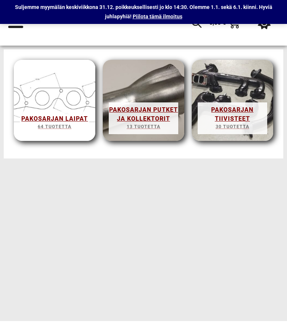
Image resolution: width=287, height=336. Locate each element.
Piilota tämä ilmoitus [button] (157, 16)
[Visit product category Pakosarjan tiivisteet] (232, 102)
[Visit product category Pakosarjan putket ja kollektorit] (143, 102)
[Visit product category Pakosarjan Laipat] (54, 102)
